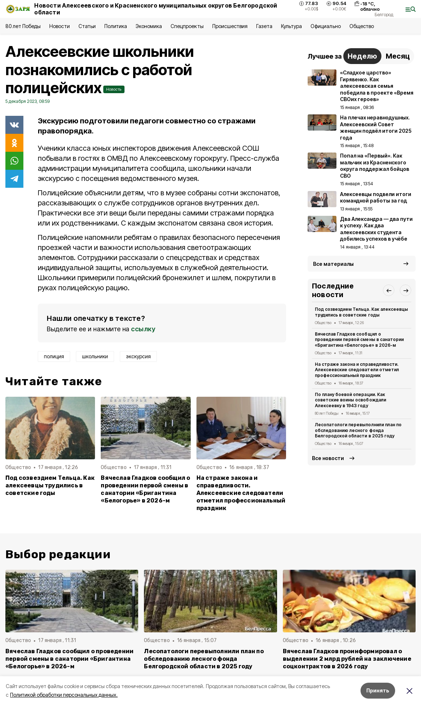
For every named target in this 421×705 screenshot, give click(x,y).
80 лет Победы (23, 26)
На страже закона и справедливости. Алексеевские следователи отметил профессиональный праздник (241, 492)
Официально (325, 26)
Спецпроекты (187, 26)
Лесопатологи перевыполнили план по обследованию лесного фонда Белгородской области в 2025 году (358, 430)
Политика (115, 26)
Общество (361, 26)
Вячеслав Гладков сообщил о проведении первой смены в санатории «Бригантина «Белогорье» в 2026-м (145, 489)
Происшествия (230, 26)
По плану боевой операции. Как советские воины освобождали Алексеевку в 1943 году (350, 400)
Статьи (87, 26)
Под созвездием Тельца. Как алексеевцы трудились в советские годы (50, 485)
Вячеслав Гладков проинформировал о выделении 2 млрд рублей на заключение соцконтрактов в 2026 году (347, 659)
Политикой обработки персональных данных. (64, 695)
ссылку (143, 329)
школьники (95, 356)
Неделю (362, 56)
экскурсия (138, 356)
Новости (59, 26)
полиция (54, 356)
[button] (388, 290)
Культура (291, 26)
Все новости (328, 458)
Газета (264, 26)
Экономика (149, 26)
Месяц (398, 56)
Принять (377, 690)
